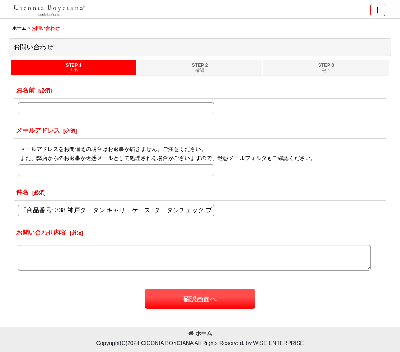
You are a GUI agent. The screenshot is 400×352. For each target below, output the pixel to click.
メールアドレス (38, 130)
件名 (22, 192)
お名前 (25, 89)
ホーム (200, 333)
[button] (377, 10)
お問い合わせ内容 (41, 232)
